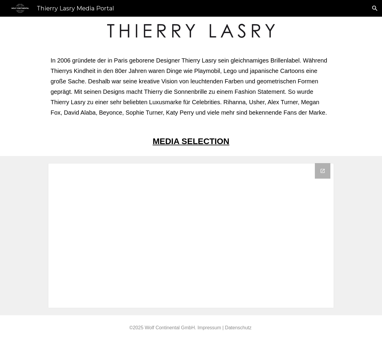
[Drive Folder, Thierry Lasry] (191, 235)
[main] (191, 85)
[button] (375, 8)
